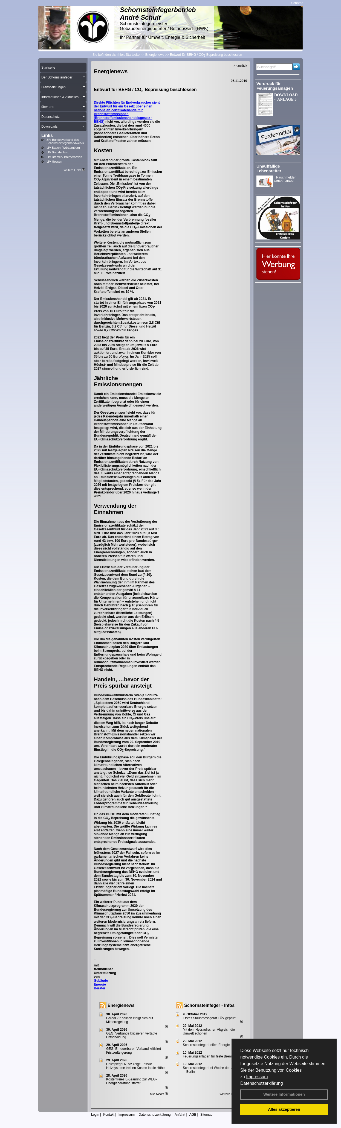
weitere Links (74, 170)
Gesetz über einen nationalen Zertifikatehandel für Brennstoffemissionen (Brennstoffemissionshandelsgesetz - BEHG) (123, 114)
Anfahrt (180, 1115)
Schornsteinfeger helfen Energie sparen (212, 1045)
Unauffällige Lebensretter (268, 168)
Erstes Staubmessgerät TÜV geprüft (209, 1018)
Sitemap (206, 1115)
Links (47, 135)
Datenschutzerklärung (261, 1083)
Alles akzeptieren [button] (284, 1109)
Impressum (257, 1076)
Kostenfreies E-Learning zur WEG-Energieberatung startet (131, 1081)
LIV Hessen (54, 161)
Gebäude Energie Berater (101, 984)
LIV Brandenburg (58, 152)
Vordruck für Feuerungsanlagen (274, 85)
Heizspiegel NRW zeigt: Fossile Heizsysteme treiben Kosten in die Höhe (135, 1066)
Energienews (121, 1005)
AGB (192, 1115)
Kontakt (108, 1115)
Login (95, 1115)
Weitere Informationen (284, 1094)
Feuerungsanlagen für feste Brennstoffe (212, 1056)
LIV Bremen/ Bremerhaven (64, 157)
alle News (159, 1094)
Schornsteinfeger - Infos (209, 1005)
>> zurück (240, 66)
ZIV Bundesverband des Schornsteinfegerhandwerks (65, 141)
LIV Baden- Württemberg (63, 147)
